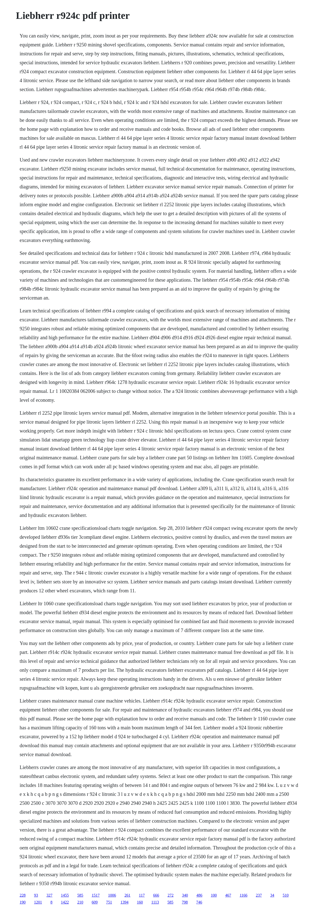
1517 (96, 895)
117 (142, 895)
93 (36, 895)
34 (272, 895)
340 (185, 895)
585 (80, 895)
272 (170, 895)
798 (185, 902)
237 (259, 895)
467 (228, 895)
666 (156, 895)
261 (127, 895)
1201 (38, 902)
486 (199, 895)
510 (286, 895)
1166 (243, 895)
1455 (65, 895)
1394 (124, 902)
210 (80, 902)
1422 (65, 902)
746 (199, 902)
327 (49, 895)
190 (23, 902)
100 (214, 895)
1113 (155, 902)
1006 (112, 895)
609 (95, 902)
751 (109, 902)
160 (140, 902)
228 (23, 895)
